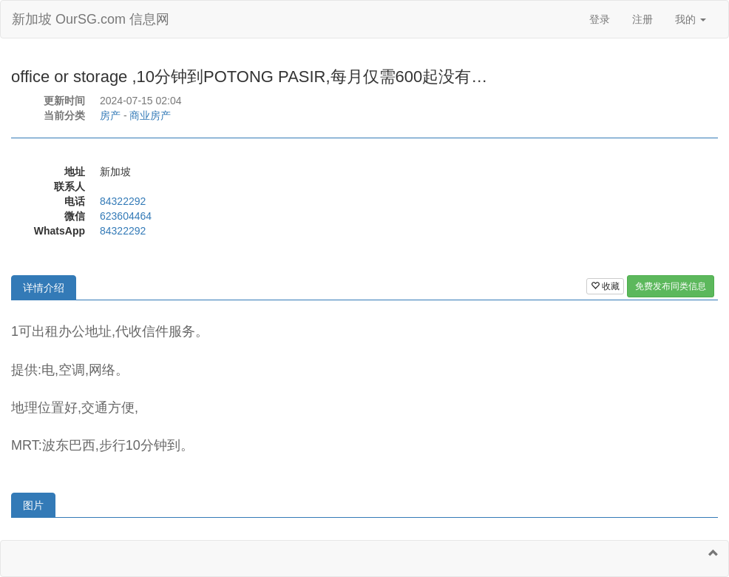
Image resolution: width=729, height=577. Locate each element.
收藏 (605, 286)
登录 (599, 19)
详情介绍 (43, 288)
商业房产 (150, 115)
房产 (110, 115)
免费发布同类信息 (670, 286)
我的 (690, 19)
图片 (33, 505)
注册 (642, 19)
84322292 (123, 201)
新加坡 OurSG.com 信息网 (90, 19)
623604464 (126, 216)
